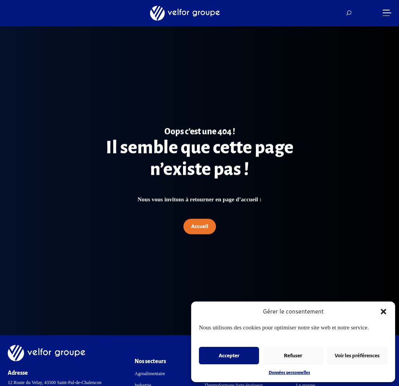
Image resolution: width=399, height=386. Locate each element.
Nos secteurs (150, 361)
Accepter (229, 355)
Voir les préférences (357, 355)
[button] (383, 311)
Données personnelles (289, 372)
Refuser (293, 355)
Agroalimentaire (150, 373)
